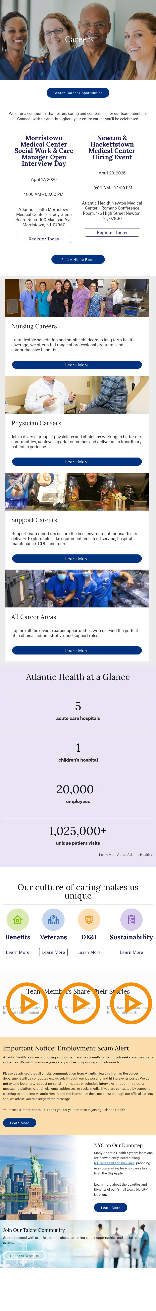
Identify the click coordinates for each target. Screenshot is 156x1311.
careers (147, 1093)
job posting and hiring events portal (111, 1078)
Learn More (77, 364)
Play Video (34, 1020)
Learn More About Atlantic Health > (126, 854)
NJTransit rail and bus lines (114, 1163)
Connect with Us (24, 1256)
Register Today (44, 238)
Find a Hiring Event (78, 259)
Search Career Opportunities (78, 93)
